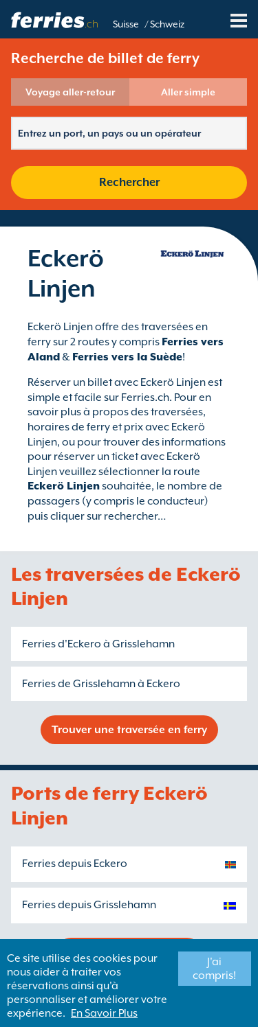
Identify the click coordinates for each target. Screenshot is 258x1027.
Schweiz (167, 24)
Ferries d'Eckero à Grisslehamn (98, 644)
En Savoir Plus (104, 1013)
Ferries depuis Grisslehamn (89, 905)
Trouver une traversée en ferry (129, 730)
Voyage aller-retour (70, 91)
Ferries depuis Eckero (74, 863)
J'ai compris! (214, 969)
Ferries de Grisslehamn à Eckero (101, 684)
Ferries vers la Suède (127, 357)
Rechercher (129, 182)
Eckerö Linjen (64, 486)
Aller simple (188, 91)
